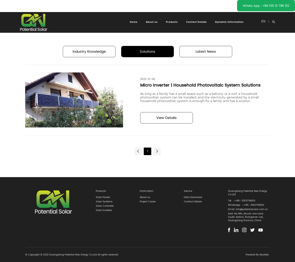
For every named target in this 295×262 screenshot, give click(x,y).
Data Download (193, 197)
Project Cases (148, 201)
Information (146, 191)
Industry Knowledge (89, 51)
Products (172, 22)
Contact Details (196, 22)
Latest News (206, 51)
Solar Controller (105, 205)
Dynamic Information (229, 22)
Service (188, 191)
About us (151, 22)
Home (133, 22)
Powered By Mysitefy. (257, 254)
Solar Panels (103, 197)
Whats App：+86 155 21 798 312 (266, 6)
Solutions (147, 51)
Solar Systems (104, 201)
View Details (166, 117)
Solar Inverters (104, 210)
